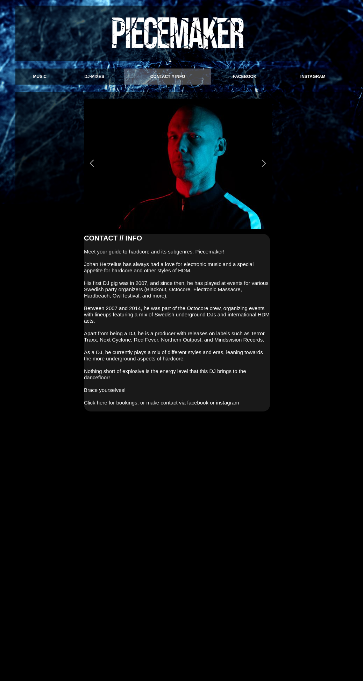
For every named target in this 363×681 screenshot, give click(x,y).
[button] (92, 164)
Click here (95, 403)
